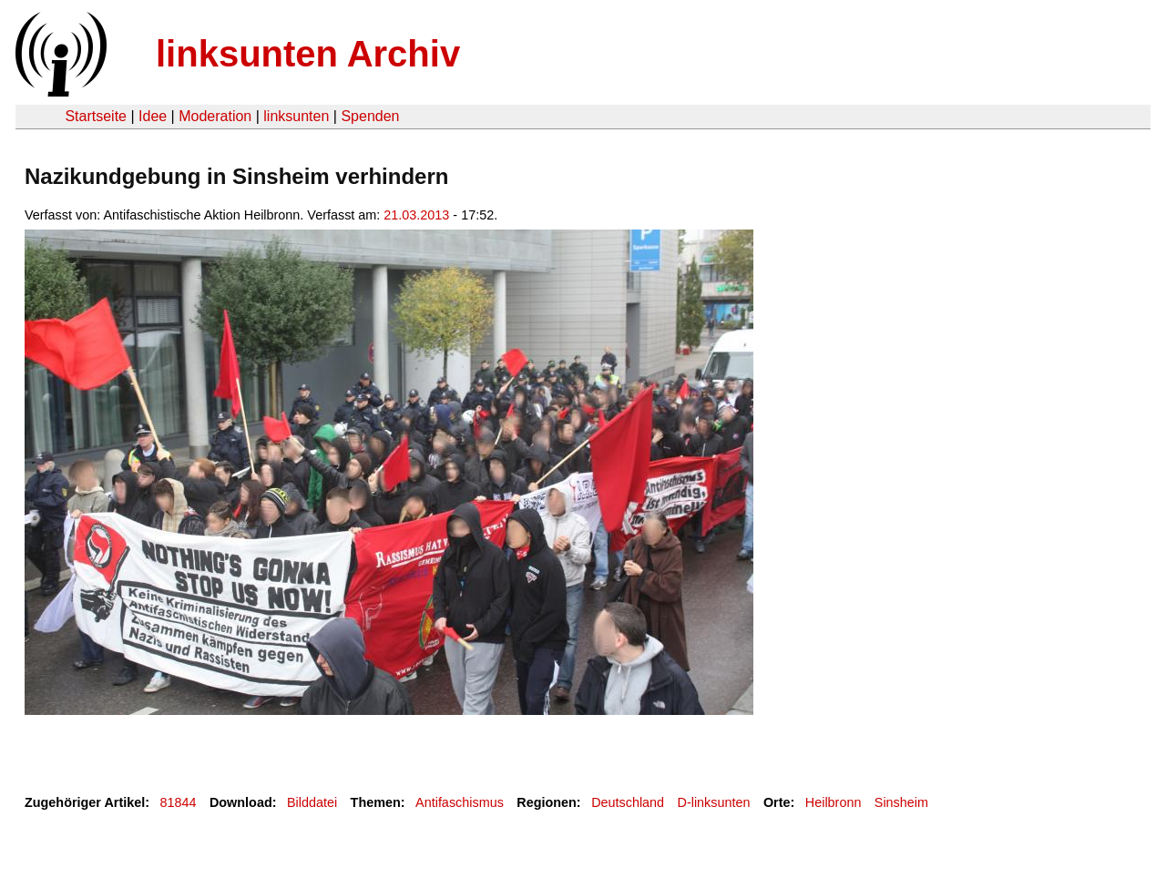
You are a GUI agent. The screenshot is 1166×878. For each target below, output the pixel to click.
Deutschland (627, 802)
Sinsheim (901, 802)
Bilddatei (312, 802)
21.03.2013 (416, 215)
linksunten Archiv (308, 54)
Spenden (370, 116)
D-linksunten (714, 802)
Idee (152, 116)
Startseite (96, 116)
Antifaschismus (459, 802)
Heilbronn (833, 802)
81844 (178, 802)
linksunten (296, 116)
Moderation (215, 116)
